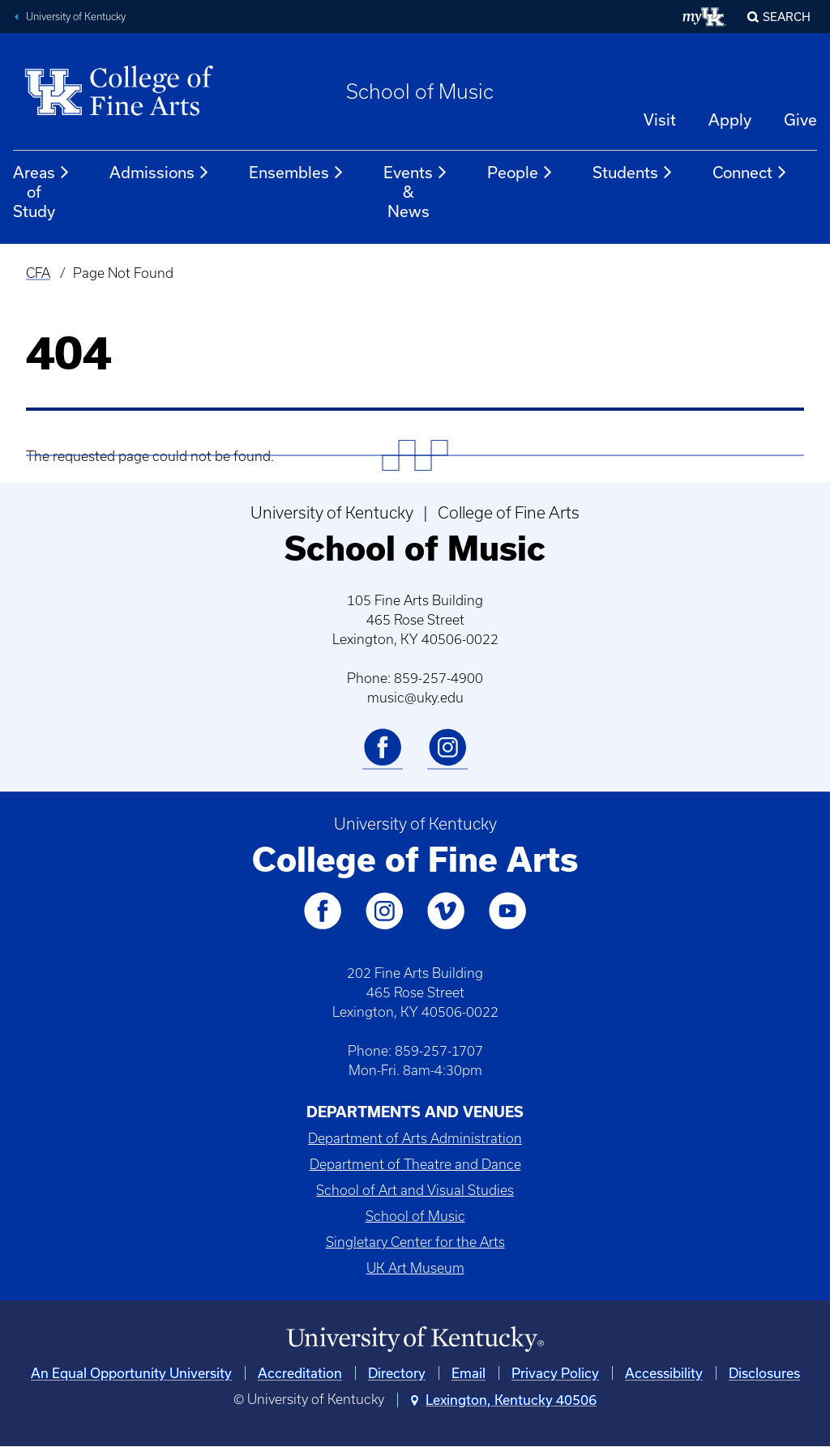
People (520, 172)
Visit (660, 119)
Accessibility (664, 1373)
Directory (397, 1373)
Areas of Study (42, 191)
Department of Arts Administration (415, 1138)
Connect (750, 172)
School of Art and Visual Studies (415, 1190)
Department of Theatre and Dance (415, 1164)
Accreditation (300, 1373)
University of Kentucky (76, 16)
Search (787, 16)
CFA (38, 273)
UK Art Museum (415, 1268)
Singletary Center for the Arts (415, 1242)
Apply (729, 119)
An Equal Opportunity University (131, 1373)
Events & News (415, 191)
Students (633, 172)
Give (800, 119)
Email (468, 1373)
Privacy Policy (555, 1373)
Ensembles (296, 172)
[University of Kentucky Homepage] (415, 1339)
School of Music (420, 91)
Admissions (159, 172)
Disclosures (764, 1373)
